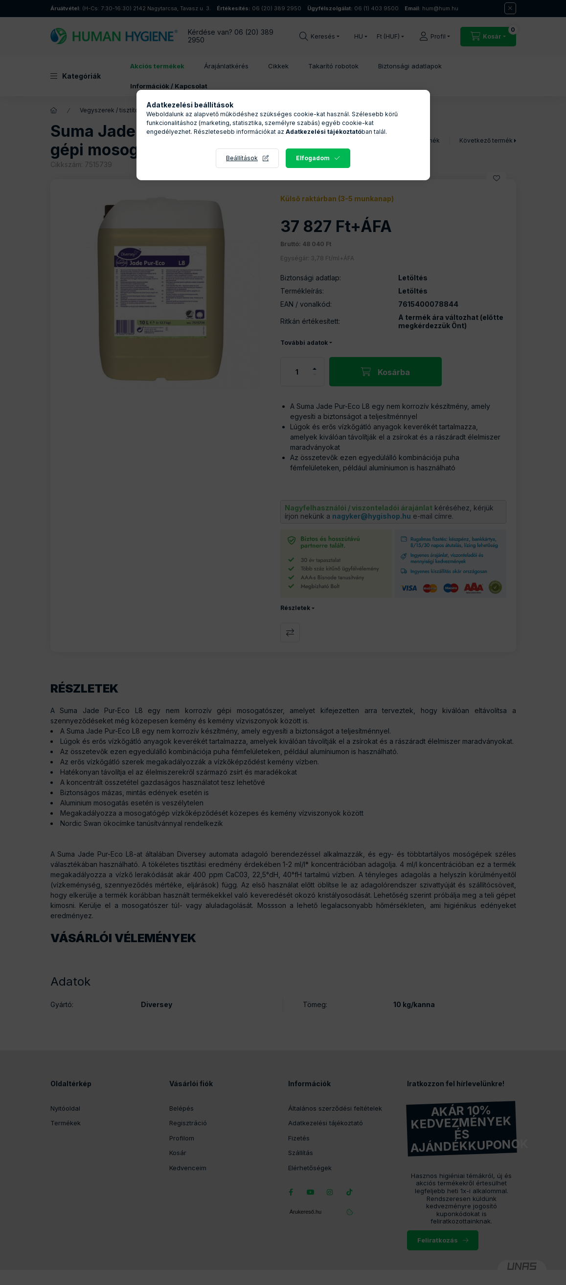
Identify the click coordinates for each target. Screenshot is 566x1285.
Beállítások (242, 158)
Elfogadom (313, 158)
